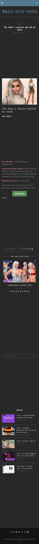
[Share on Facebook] (24, 249)
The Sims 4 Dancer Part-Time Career (25, 467)
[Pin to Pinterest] (28, 249)
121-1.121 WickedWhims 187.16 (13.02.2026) (26, 454)
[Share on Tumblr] (30, 249)
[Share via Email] (32, 249)
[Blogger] (28, 532)
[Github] (25, 532)
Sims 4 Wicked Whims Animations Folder (26, 416)
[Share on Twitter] (26, 249)
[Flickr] (16, 532)
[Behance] (19, 532)
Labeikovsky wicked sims (20, 285)
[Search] (37, 3)
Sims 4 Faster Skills (26, 441)
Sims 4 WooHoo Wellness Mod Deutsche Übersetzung (26, 430)
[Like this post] (22, 249)
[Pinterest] (13, 532)
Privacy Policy (19, 541)
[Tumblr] (22, 532)
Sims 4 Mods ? (7, 116)
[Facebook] (10, 532)
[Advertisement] (19, 55)
